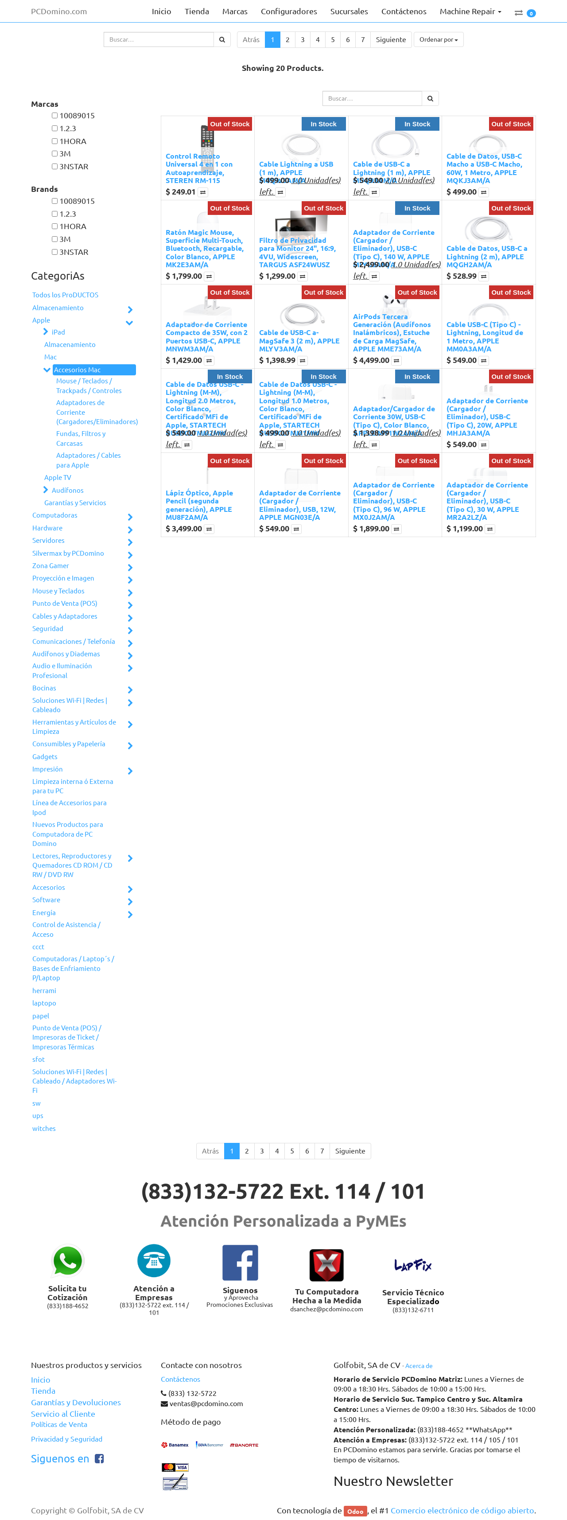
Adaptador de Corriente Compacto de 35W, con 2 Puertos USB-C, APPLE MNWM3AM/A (207, 336)
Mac (50, 357)
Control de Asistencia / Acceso (66, 929)
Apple (41, 320)
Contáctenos (180, 1379)
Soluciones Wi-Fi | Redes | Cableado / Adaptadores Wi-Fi (74, 1081)
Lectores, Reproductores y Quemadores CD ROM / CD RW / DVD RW (72, 865)
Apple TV (57, 477)
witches (44, 1128)
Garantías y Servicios (75, 503)
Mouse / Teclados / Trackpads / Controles (89, 385)
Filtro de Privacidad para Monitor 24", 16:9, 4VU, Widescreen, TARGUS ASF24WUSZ (297, 252)
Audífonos (68, 490)
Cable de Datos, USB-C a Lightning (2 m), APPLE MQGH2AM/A (487, 256)
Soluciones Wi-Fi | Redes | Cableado (69, 705)
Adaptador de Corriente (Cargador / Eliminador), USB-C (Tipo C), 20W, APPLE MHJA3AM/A (487, 417)
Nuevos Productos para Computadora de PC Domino (67, 834)
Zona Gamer (50, 565)
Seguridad (47, 628)
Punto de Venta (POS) (64, 603)
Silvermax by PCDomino (68, 553)
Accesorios (48, 887)
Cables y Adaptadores (64, 616)
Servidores (48, 540)
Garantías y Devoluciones (76, 1402)
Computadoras (55, 515)
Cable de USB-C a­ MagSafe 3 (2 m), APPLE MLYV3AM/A (299, 340)
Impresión (47, 769)
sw (36, 1103)
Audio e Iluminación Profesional (62, 670)
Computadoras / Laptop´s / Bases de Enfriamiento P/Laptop (73, 968)
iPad (58, 332)
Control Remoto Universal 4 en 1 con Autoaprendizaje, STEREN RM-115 (199, 168)
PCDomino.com (59, 11)
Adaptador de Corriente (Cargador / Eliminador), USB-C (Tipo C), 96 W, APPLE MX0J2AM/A (394, 501)
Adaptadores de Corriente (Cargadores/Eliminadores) (92, 412)
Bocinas (44, 688)
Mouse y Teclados (58, 591)
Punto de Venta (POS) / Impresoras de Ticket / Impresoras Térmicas (66, 1037)
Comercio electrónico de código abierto (462, 1510)
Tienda (43, 1390)
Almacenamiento (58, 308)
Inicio (40, 1379)
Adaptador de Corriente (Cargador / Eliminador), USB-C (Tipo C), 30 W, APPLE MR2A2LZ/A (487, 501)
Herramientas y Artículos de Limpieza (74, 726)
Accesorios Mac (77, 370)
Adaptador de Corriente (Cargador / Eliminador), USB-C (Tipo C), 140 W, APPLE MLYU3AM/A (394, 248)
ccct (38, 947)
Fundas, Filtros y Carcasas (80, 438)
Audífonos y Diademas (66, 654)
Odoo (355, 1511)
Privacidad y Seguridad (66, 1439)
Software (46, 900)
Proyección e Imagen (63, 578)
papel (40, 1016)
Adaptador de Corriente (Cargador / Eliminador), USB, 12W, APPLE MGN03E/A (300, 505)
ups (37, 1115)
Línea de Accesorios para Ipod (69, 807)
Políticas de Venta (59, 1424)
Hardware (47, 528)
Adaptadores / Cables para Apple (88, 460)
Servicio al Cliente (63, 1413)
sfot (38, 1059)
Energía (44, 912)
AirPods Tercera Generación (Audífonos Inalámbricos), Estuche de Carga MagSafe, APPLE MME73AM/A (392, 333)
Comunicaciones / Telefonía (73, 641)
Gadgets (45, 756)
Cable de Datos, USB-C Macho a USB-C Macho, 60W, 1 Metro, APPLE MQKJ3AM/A (484, 168)
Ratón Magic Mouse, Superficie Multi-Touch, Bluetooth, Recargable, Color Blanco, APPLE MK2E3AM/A (205, 248)
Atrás (251, 39)
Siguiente (391, 39)
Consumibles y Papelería (68, 744)
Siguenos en (60, 1459)
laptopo (44, 1003)
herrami (44, 990)
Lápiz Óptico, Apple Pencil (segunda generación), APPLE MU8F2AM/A (199, 505)
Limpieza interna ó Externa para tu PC (72, 786)
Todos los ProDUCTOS (65, 295)
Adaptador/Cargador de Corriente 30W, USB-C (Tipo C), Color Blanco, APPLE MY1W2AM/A (394, 420)
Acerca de (419, 1365)
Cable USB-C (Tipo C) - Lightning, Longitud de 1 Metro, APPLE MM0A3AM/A (485, 336)
